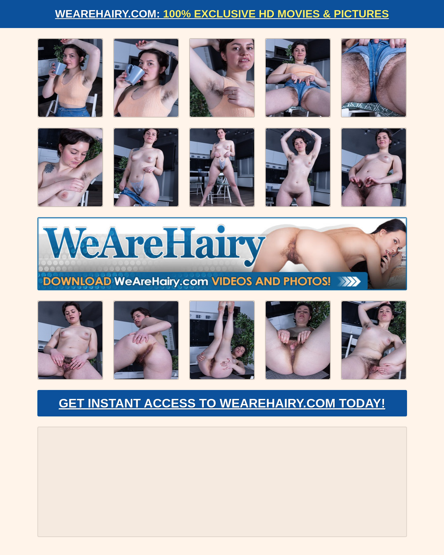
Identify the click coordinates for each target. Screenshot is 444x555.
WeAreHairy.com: (222, 14)
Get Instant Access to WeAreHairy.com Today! (222, 403)
